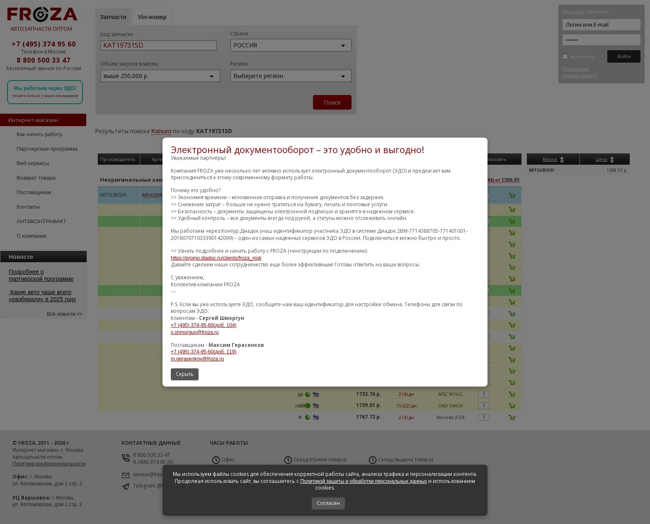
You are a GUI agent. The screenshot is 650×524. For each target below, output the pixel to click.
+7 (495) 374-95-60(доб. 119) (203, 352)
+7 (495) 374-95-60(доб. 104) (203, 325)
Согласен (328, 503)
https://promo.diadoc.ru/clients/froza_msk (216, 258)
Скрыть (185, 374)
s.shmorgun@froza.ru (195, 332)
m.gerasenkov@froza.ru (197, 359)
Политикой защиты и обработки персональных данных (363, 481)
